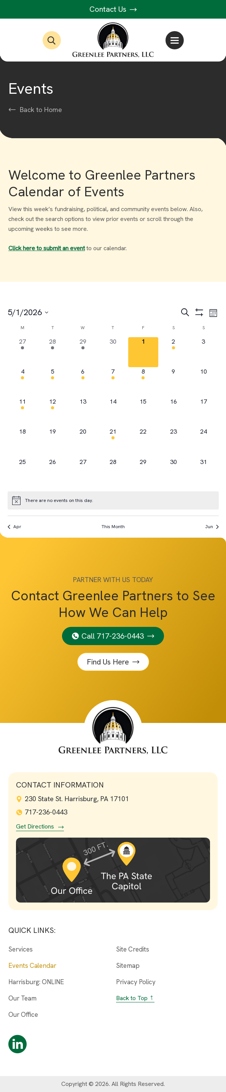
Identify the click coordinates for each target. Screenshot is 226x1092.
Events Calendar (32, 965)
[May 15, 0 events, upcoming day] (143, 412)
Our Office (23, 1014)
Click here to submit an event (46, 248)
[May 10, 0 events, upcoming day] (203, 382)
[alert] (113, 500)
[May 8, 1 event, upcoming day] (143, 382)
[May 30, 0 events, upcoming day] (173, 473)
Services (20, 949)
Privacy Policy (136, 982)
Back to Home (41, 110)
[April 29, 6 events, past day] (83, 352)
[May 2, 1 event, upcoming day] (173, 352)
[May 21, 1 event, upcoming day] (113, 442)
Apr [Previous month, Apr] (14, 527)
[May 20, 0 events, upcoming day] (83, 442)
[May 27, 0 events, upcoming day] (83, 473)
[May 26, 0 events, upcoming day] (53, 473)
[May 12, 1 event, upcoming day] (53, 412)
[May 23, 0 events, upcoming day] (173, 442)
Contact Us (113, 9)
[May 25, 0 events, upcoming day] (23, 473)
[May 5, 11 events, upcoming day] (53, 382)
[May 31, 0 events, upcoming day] (203, 473)
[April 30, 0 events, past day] (113, 352)
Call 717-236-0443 (112, 636)
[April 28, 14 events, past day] (53, 352)
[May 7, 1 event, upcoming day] (113, 382)
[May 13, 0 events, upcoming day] (83, 412)
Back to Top (132, 998)
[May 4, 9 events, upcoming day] (23, 382)
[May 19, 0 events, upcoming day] (53, 442)
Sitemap (128, 965)
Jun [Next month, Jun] (212, 527)
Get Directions (35, 826)
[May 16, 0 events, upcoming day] (173, 412)
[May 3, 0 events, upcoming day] (203, 352)
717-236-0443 (41, 812)
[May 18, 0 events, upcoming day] (23, 442)
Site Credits (132, 949)
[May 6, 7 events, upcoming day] (83, 382)
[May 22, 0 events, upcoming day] (143, 442)
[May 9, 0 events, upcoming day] (173, 382)
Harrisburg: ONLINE (36, 982)
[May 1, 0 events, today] (143, 352)
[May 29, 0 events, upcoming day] (143, 473)
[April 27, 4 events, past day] (23, 352)
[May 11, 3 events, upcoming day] (23, 412)
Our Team (22, 998)
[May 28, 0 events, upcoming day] (113, 473)
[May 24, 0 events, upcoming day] (203, 442)
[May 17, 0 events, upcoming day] (203, 412)
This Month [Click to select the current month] (113, 527)
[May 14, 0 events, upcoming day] (113, 412)
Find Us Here (108, 662)
